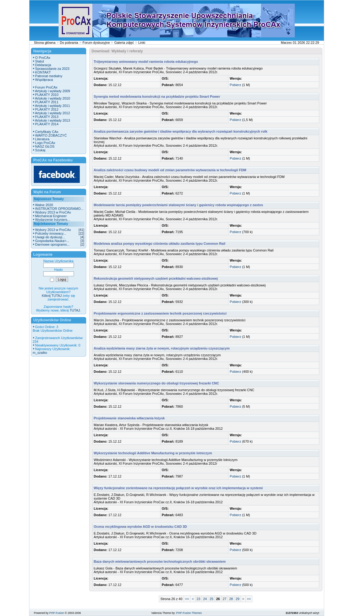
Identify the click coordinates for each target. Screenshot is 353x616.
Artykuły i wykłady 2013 (52, 120)
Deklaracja (43, 65)
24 (205, 599)
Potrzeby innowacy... (50, 233)
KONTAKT (43, 72)
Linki (141, 42)
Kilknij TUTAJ (52, 295)
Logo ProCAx (45, 143)
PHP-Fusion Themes (188, 612)
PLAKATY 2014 (47, 124)
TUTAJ (75, 310)
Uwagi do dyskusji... (50, 237)
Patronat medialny (49, 76)
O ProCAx (43, 57)
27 (224, 599)
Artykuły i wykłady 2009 (52, 91)
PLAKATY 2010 (47, 94)
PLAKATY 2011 (47, 102)
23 (198, 599)
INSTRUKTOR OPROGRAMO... (59, 208)
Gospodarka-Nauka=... (52, 241)
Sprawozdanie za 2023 (52, 68)
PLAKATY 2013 (47, 117)
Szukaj (40, 150)
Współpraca (44, 79)
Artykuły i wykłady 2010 (52, 98)
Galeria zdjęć (124, 42)
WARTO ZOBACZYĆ (51, 135)
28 (231, 599)
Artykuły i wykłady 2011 (52, 106)
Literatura (42, 139)
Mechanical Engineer (51, 216)
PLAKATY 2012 (47, 109)
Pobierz (235, 85)
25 (211, 599)
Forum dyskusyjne (96, 42)
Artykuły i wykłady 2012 (52, 113)
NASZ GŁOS (45, 146)
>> (249, 599)
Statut (39, 61)
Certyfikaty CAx (47, 132)
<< (187, 599)
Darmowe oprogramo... (52, 244)
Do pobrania (69, 42)
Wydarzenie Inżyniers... (52, 219)
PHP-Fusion (56, 612)
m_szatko (40, 352)
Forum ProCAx (46, 87)
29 (237, 599)
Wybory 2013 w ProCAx (53, 212)
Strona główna (45, 42)
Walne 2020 (44, 205)
